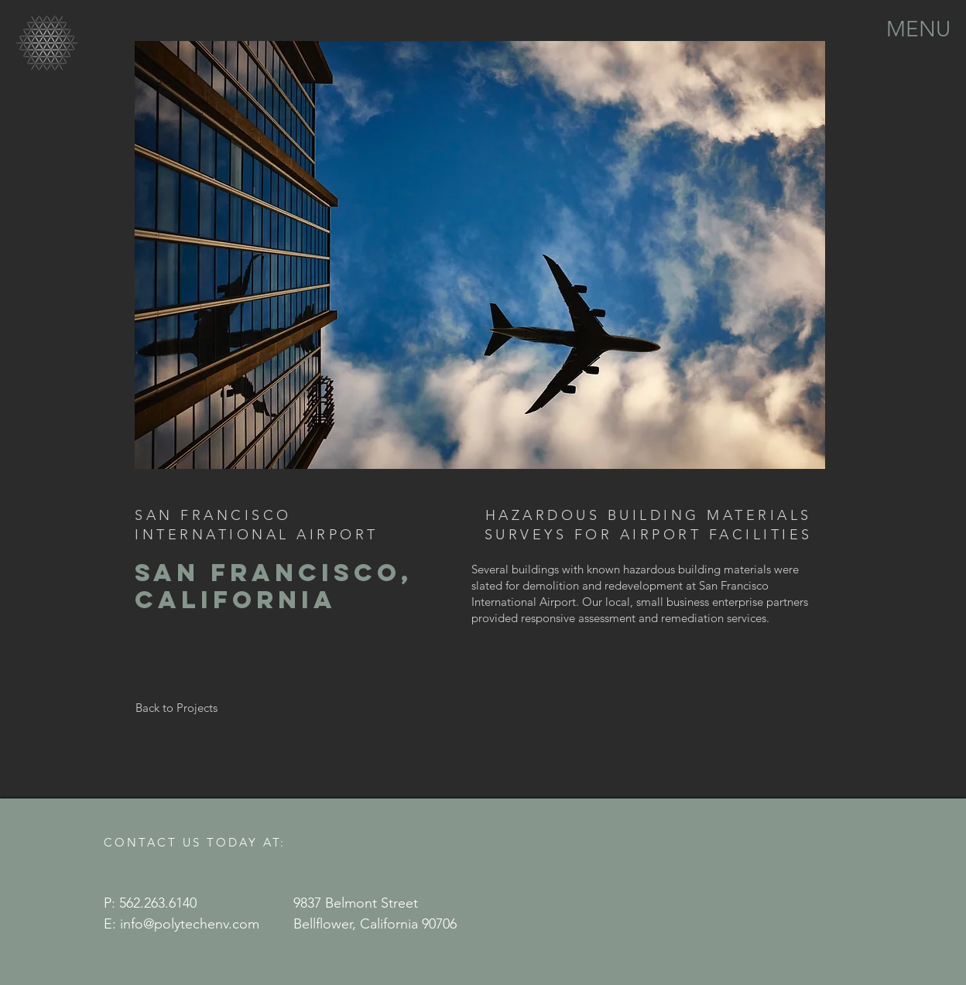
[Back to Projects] (176, 707)
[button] (918, 27)
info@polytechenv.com (189, 923)
